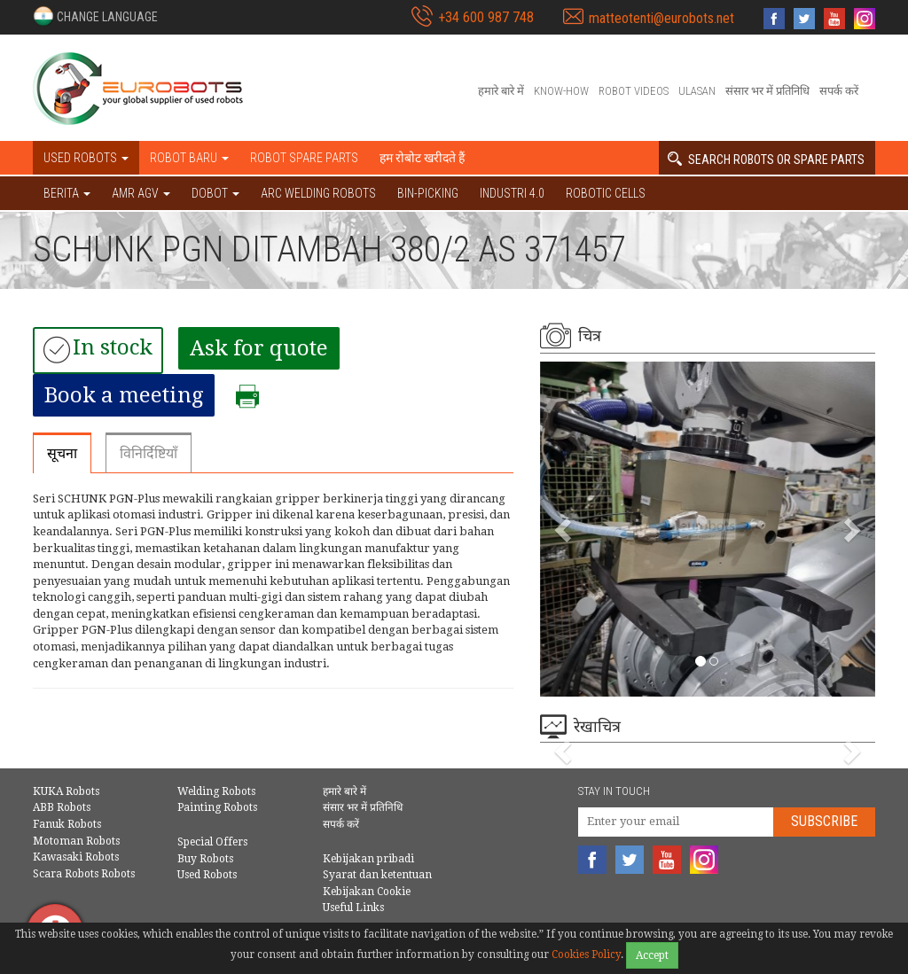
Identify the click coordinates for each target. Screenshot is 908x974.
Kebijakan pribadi (368, 859)
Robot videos (634, 90)
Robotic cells (606, 193)
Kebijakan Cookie (367, 891)
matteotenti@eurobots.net (661, 18)
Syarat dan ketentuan (377, 875)
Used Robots (207, 875)
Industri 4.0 (512, 193)
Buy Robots (205, 859)
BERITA (66, 193)
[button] (95, 16)
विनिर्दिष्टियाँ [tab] (148, 453)
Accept (652, 955)
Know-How (561, 90)
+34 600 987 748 (486, 17)
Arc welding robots (318, 193)
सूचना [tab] (62, 453)
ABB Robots (61, 807)
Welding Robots (216, 791)
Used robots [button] (86, 158)
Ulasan (697, 90)
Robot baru (189, 158)
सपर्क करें (838, 90)
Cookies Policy (586, 954)
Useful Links (353, 907)
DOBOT (215, 193)
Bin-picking (427, 193)
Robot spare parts (304, 158)
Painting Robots (217, 807)
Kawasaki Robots (76, 857)
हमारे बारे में (501, 90)
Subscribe (824, 821)
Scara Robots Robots (84, 874)
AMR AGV (141, 193)
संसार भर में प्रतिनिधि (767, 90)
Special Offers (212, 842)
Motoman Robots (76, 841)
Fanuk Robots (67, 824)
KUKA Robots (66, 791)
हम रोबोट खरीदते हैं (422, 158)
